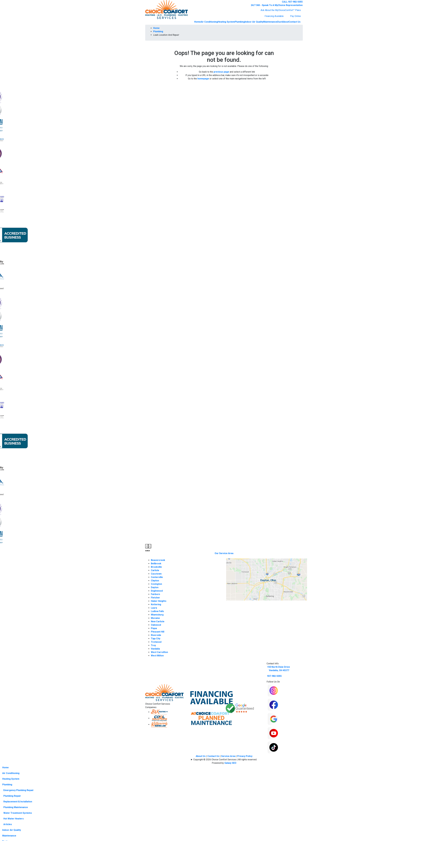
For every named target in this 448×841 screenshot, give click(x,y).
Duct (279, 21)
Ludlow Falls (157, 611)
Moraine (155, 618)
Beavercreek (158, 560)
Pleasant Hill (157, 631)
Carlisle (155, 570)
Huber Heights (158, 601)
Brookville (156, 567)
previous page (221, 71)
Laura (154, 607)
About (285, 21)
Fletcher (155, 597)
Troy (153, 645)
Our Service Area (224, 553)
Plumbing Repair (12, 796)
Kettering (156, 604)
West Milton (157, 655)
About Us (201, 756)
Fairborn (155, 594)
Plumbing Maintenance (15, 807)
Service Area (228, 756)
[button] (146, 550)
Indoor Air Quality (254, 21)
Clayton (155, 580)
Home (197, 21)
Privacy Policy (244, 756)
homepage (203, 78)
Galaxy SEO (230, 763)
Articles (7, 824)
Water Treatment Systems (17, 813)
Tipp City (155, 638)
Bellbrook (156, 563)
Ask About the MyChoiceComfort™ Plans (281, 10)
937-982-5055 (274, 676)
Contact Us (295, 21)
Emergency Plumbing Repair (18, 790)
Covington (156, 584)
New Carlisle (157, 621)
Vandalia (155, 648)
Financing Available (274, 16)
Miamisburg (157, 614)
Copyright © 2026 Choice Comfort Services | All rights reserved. (225, 759)
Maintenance (270, 21)
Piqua (154, 628)
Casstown (156, 573)
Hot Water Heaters (13, 818)
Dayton (154, 587)
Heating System (226, 21)
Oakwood (156, 625)
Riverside (156, 635)
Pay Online (295, 16)
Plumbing (240, 21)
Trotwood (156, 642)
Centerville (157, 577)
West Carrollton (159, 652)
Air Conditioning (209, 21)
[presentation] (146, 546)
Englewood (157, 590)
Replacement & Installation (17, 801)
